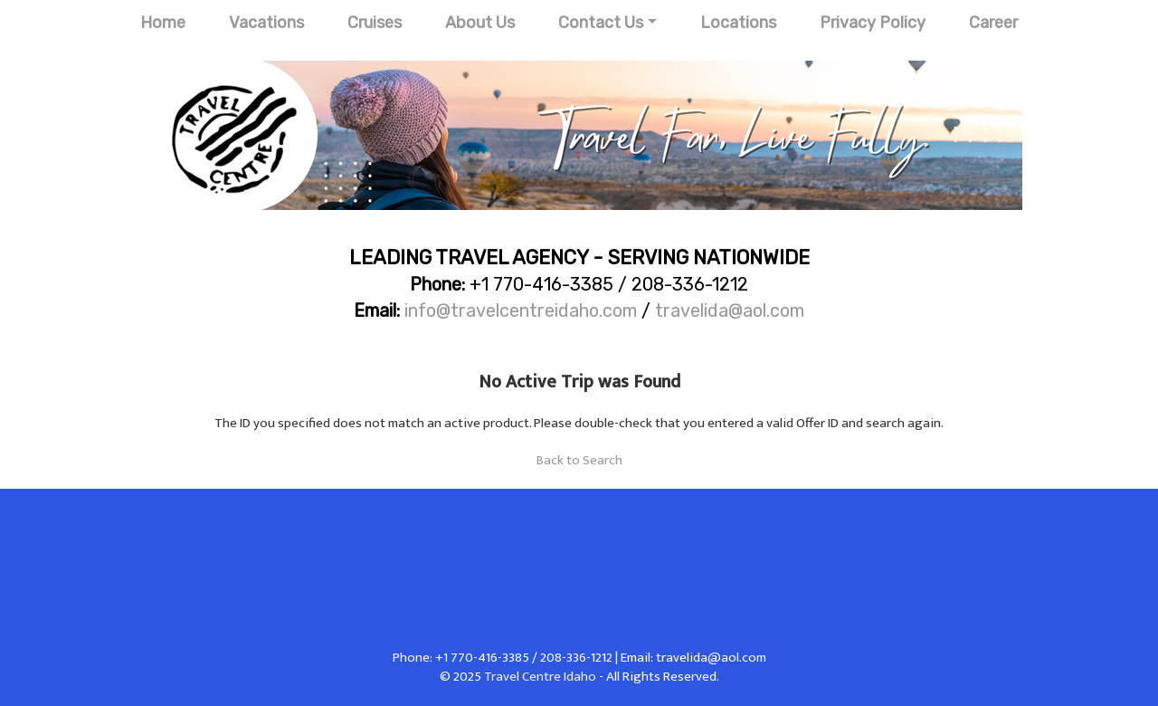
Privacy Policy (872, 23)
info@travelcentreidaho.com (520, 310)
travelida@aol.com (729, 310)
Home (162, 23)
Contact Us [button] (600, 23)
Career (993, 23)
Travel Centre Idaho (540, 676)
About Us (480, 23)
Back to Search (579, 460)
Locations (738, 23)
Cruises (374, 23)
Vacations (266, 23)
